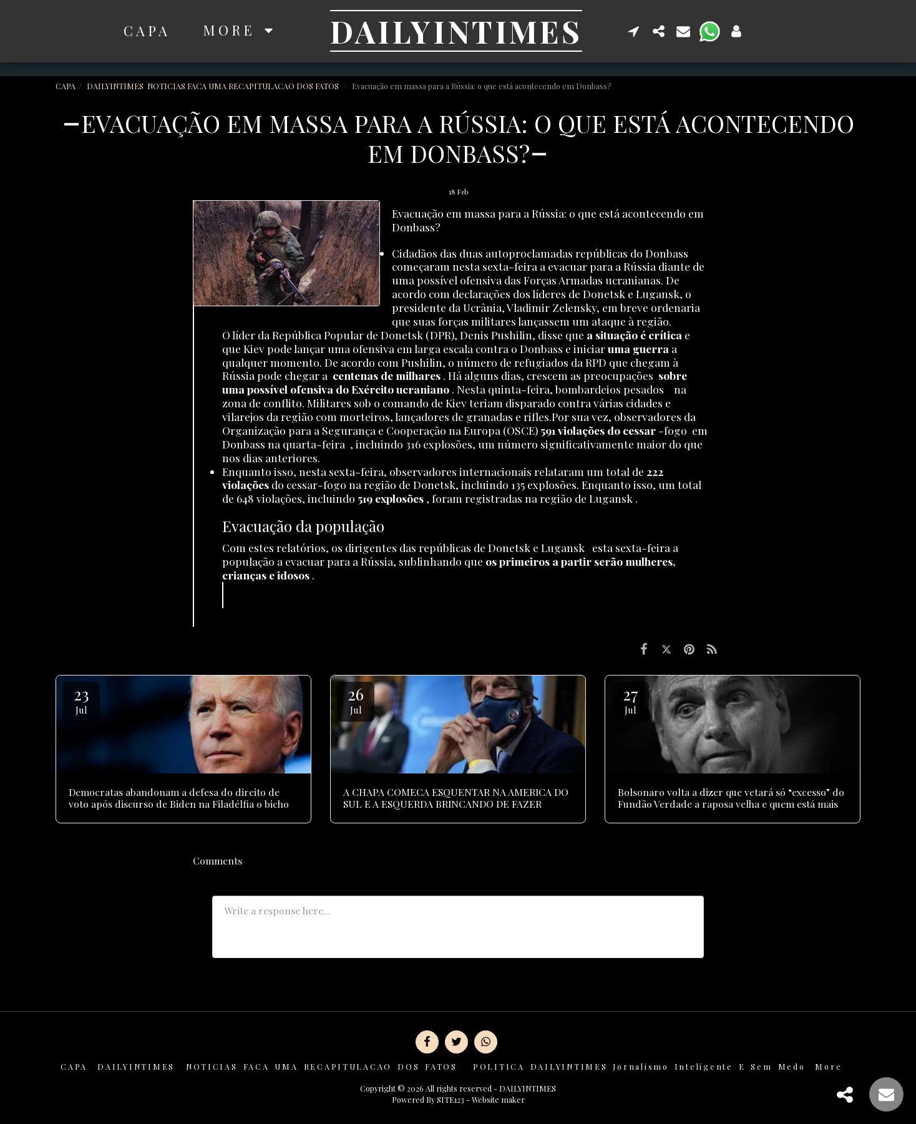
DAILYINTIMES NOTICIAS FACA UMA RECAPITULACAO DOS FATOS (214, 85)
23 (81, 699)
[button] (634, 31)
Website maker (498, 1099)
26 (355, 699)
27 (630, 699)
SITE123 (450, 1099)
